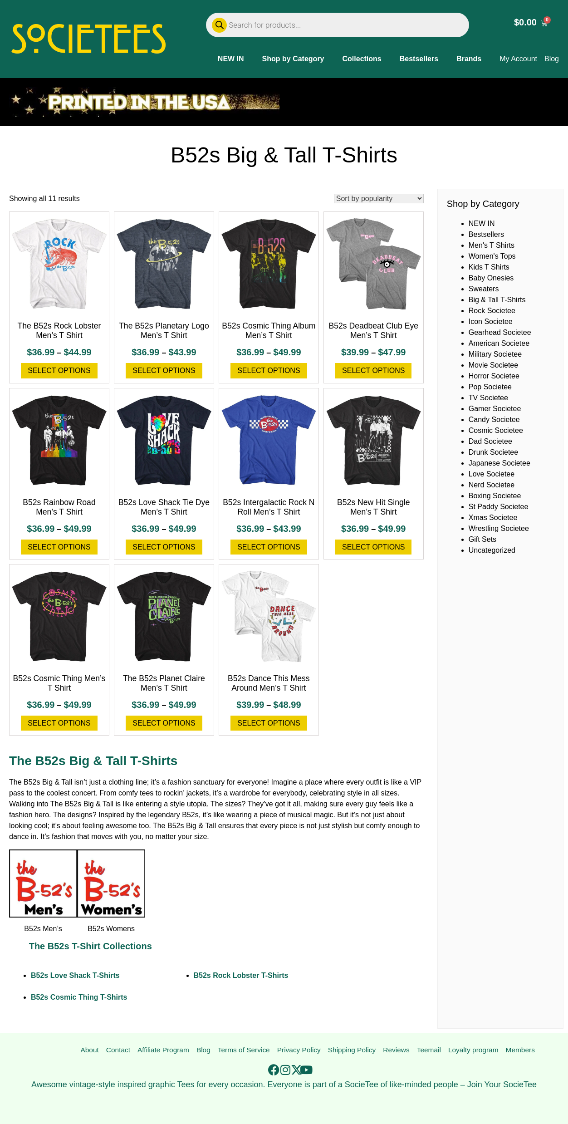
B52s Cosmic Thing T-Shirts (79, 997)
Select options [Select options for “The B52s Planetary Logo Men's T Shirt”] (163, 370)
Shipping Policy (352, 1050)
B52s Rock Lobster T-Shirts (241, 975)
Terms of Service (243, 1050)
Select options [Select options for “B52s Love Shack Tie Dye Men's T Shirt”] (163, 547)
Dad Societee (490, 441)
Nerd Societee (491, 485)
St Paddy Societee (499, 506)
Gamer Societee (495, 408)
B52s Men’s (43, 929)
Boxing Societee (495, 496)
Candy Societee (494, 419)
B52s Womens (111, 929)
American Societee (499, 343)
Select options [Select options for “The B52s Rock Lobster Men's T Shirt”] (59, 370)
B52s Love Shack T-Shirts (75, 975)
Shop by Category (293, 59)
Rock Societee (492, 310)
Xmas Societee (493, 517)
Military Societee (495, 354)
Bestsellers (419, 59)
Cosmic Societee (496, 430)
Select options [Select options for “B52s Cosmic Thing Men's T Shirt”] (59, 723)
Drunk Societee (493, 452)
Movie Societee (493, 365)
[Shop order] (379, 198)
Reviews (396, 1050)
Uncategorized (492, 550)
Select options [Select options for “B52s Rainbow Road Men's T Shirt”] (59, 547)
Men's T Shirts (491, 245)
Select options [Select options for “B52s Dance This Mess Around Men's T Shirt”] (268, 723)
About (89, 1050)
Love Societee (491, 474)
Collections (362, 59)
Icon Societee (491, 321)
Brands (468, 59)
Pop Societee (490, 387)
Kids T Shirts (489, 267)
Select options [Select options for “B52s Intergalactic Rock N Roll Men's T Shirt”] (268, 547)
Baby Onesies (491, 278)
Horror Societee (494, 376)
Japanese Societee (499, 463)
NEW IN (231, 59)
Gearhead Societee (500, 332)
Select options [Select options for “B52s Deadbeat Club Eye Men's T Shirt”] (373, 370)
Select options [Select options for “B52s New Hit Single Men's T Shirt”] (373, 547)
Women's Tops (492, 256)
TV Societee (488, 398)
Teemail (428, 1050)
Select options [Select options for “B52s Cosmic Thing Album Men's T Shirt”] (268, 370)
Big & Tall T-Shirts (497, 300)
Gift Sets (482, 539)
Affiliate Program (162, 1050)
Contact (117, 1050)
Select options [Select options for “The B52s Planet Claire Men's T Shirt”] (163, 723)
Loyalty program (473, 1050)
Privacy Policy (298, 1050)
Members (520, 1050)
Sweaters (484, 289)
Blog (203, 1050)
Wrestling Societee (499, 528)
